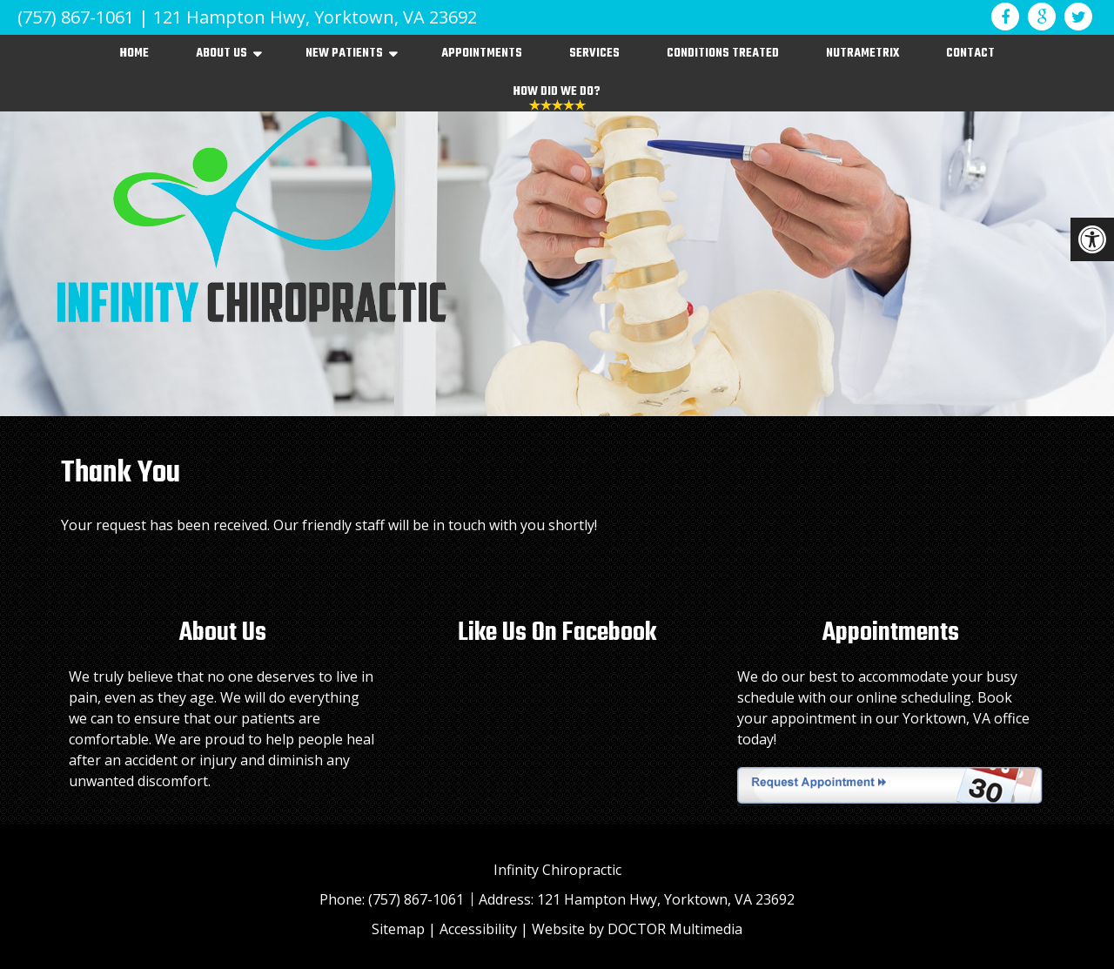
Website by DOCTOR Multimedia (637, 929)
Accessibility (478, 929)
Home (134, 54)
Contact (970, 54)
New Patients (344, 54)
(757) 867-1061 (75, 17)
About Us (221, 54)
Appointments (481, 54)
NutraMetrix (862, 54)
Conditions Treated (723, 54)
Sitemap (398, 929)
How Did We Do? (557, 92)
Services (594, 54)
